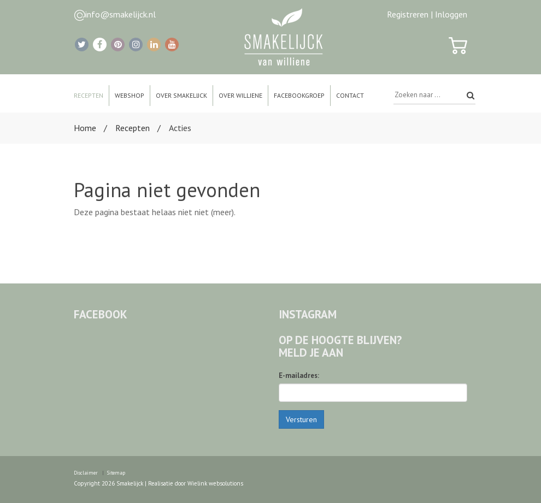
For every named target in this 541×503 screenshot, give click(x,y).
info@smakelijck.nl (120, 14)
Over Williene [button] (240, 95)
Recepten (132, 127)
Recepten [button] (88, 95)
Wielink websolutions (215, 483)
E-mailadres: (299, 375)
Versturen (301, 419)
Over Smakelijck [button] (181, 95)
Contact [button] (350, 95)
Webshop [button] (129, 95)
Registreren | (410, 14)
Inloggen (451, 14)
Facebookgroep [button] (299, 95)
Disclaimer (86, 473)
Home (85, 127)
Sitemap (116, 473)
